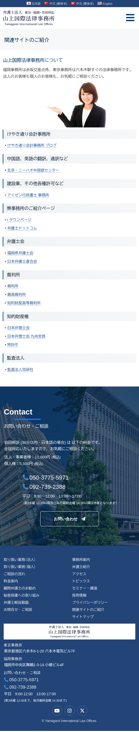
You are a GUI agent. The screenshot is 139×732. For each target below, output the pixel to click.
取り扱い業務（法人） (20, 559)
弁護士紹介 (81, 566)
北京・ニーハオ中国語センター (34, 170)
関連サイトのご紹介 (88, 610)
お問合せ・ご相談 (18, 610)
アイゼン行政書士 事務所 (28, 195)
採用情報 (79, 595)
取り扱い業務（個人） (20, 566)
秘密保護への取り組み (22, 595)
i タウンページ (19, 219)
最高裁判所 (16, 294)
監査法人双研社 (20, 368)
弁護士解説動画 (17, 603)
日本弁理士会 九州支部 (26, 335)
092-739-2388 (20, 688)
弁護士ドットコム (22, 228)
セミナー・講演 (85, 588)
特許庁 (13, 344)
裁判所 (13, 286)
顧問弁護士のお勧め (20, 588)
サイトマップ (83, 617)
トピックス (81, 581)
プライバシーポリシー (90, 603)
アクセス (79, 573)
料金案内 (11, 581)
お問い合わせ (69, 517)
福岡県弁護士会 (20, 252)
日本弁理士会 (18, 327)
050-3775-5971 (21, 680)
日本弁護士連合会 (22, 261)
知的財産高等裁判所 (24, 302)
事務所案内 (81, 559)
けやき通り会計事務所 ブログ (32, 145)
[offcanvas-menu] (130, 18)
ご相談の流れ (15, 573)
